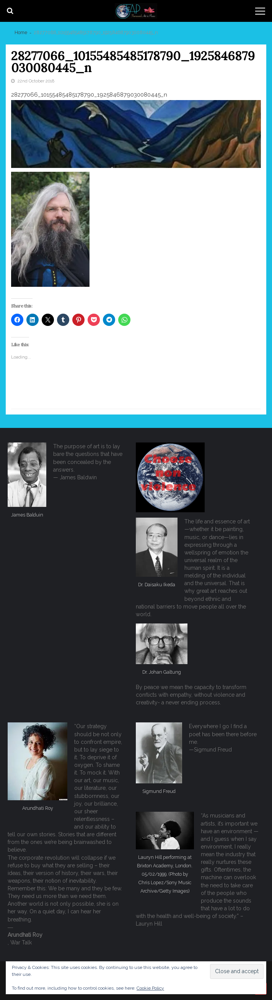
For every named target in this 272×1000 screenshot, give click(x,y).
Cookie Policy (150, 988)
